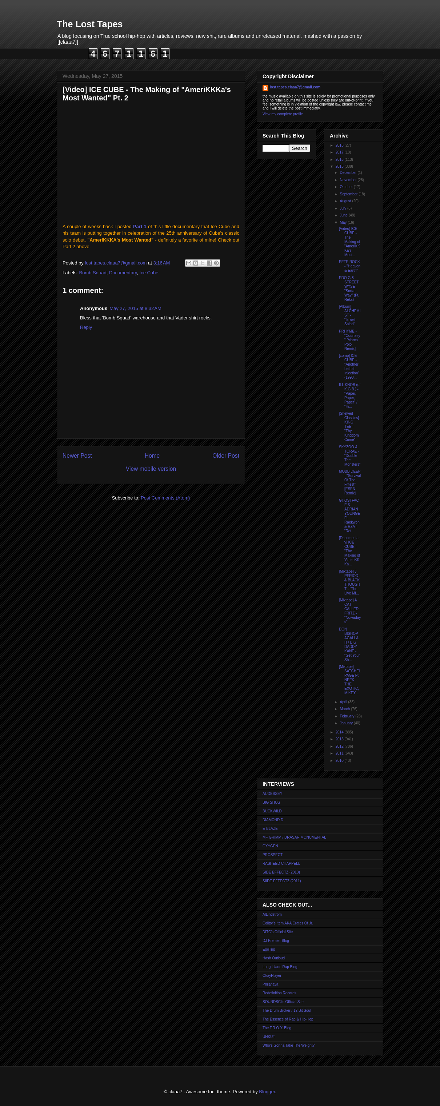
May (344, 222)
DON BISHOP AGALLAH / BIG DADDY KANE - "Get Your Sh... (349, 644)
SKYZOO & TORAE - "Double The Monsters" (350, 455)
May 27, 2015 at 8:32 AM (135, 308)
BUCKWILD (272, 811)
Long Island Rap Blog (280, 967)
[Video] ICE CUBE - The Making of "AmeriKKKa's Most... (349, 242)
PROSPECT (273, 855)
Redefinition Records (279, 993)
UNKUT (269, 1037)
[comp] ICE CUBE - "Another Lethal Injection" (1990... (349, 366)
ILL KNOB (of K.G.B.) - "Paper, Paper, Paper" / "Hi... (349, 396)
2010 (339, 761)
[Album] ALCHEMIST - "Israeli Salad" (349, 315)
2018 (339, 145)
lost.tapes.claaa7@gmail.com (295, 87)
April (344, 702)
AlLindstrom (272, 914)
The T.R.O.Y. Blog (277, 1028)
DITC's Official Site (278, 932)
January (346, 723)
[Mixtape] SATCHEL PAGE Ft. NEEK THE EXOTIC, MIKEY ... (350, 680)
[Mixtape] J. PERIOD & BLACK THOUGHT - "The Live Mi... (349, 582)
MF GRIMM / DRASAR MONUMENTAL (294, 837)
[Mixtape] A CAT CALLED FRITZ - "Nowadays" (350, 611)
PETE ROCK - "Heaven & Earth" (349, 266)
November (348, 180)
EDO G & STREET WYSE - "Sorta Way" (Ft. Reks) (349, 289)
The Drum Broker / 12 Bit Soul (287, 1010)
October (346, 187)
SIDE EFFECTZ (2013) (281, 872)
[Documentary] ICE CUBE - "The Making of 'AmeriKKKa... (349, 551)
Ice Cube (149, 272)
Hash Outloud (274, 958)
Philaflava (270, 984)
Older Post (225, 456)
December (348, 173)
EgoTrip (269, 949)
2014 (339, 732)
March (345, 709)
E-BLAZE (270, 829)
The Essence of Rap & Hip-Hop (288, 1019)
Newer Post (77, 456)
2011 (339, 753)
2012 (339, 746)
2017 (339, 152)
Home (152, 456)
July (343, 208)
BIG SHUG (271, 802)
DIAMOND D (273, 820)
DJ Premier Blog (276, 941)
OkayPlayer (272, 976)
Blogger (267, 1091)
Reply (86, 327)
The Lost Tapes (90, 24)
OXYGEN (270, 846)
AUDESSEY (272, 794)
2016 (339, 160)
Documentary (123, 272)
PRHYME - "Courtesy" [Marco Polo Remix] (349, 340)
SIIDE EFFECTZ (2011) (282, 881)
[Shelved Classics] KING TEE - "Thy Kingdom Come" (349, 426)
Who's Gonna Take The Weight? (289, 1045)
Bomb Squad (93, 272)
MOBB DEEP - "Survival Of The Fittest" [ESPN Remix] (350, 482)
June (344, 215)
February (347, 716)
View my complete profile (283, 114)
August (346, 201)
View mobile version (151, 469)
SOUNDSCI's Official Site (283, 1002)
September (349, 194)
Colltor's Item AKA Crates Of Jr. (288, 923)
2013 (339, 739)
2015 (339, 166)
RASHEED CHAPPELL (281, 864)
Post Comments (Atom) (165, 498)
